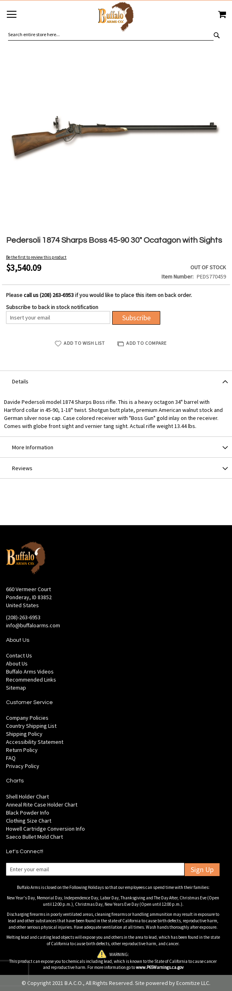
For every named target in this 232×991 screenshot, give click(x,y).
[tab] (116, 381)
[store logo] (116, 18)
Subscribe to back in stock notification (52, 307)
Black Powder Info (27, 812)
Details (20, 381)
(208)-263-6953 (23, 617)
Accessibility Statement (34, 741)
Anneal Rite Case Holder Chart (41, 804)
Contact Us (19, 655)
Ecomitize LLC (192, 983)
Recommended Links (31, 679)
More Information (32, 447)
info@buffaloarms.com (33, 625)
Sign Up (202, 869)
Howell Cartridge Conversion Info (45, 828)
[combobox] (111, 35)
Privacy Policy (22, 766)
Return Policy (22, 749)
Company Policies (27, 717)
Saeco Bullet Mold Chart (34, 836)
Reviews (22, 468)
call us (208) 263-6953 (49, 295)
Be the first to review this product (36, 257)
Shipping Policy (24, 733)
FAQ (11, 758)
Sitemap (16, 687)
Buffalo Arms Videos (30, 671)
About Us (17, 663)
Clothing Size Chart (28, 820)
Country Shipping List (31, 725)
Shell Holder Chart (27, 796)
